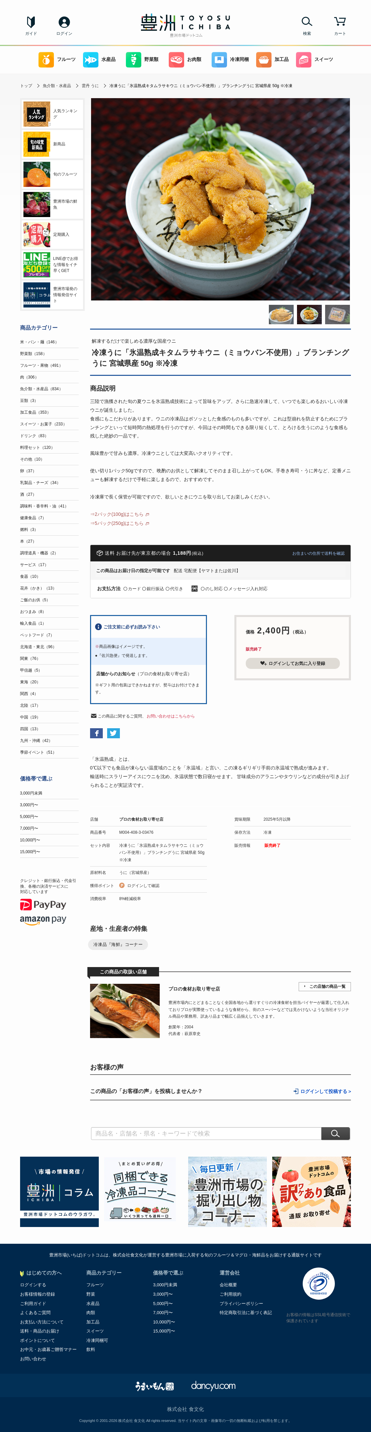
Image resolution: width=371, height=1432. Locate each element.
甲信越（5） (31, 670)
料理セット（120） (37, 447)
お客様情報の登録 (37, 1294)
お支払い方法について (42, 1321)
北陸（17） (30, 705)
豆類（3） (29, 400)
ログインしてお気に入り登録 (292, 663)
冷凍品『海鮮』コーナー (118, 944)
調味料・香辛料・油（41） (44, 506)
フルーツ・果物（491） (41, 365)
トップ (26, 85)
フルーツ (57, 60)
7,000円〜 (29, 828)
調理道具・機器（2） (39, 553)
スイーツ (314, 60)
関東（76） (30, 658)
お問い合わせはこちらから (171, 716)
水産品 (99, 60)
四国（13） (30, 729)
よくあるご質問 (35, 1312)
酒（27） (28, 494)
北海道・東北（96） (38, 646)
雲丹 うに (90, 85)
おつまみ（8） (33, 611)
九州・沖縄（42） (36, 740)
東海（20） (30, 682)
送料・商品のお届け (39, 1331)
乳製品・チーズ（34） (40, 482)
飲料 (90, 1349)
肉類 (90, 1312)
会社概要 (228, 1284)
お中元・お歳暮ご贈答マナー (48, 1349)
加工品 (272, 60)
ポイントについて (37, 1340)
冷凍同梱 (230, 60)
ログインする (33, 1284)
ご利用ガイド (33, 1303)
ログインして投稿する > (325, 1091)
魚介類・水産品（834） (41, 389)
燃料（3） (29, 529)
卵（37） (28, 471)
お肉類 (185, 60)
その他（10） (32, 459)
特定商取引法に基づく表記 (246, 1312)
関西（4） (29, 693)
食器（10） (30, 576)
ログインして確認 (143, 885)
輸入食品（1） (33, 623)
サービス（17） (34, 564)
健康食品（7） (33, 518)
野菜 (90, 1294)
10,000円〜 (30, 840)
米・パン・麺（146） (39, 342)
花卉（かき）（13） (38, 588)
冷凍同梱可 (97, 1340)
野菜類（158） (33, 353)
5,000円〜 (29, 816)
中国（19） (30, 717)
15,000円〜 (30, 851)
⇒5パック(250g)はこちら (117, 523)
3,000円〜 (29, 805)
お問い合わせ (33, 1358)
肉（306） (29, 377)
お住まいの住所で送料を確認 (318, 553)
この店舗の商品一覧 (327, 986)
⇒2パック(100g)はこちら (117, 514)
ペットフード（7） (37, 635)
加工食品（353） (35, 412)
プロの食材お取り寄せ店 (141, 819)
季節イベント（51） (38, 752)
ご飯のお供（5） (35, 600)
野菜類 (142, 60)
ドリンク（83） (34, 435)
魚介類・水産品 (57, 85)
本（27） (28, 541)
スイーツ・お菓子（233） (43, 424)
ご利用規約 (230, 1294)
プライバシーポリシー (241, 1303)
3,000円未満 (31, 793)
